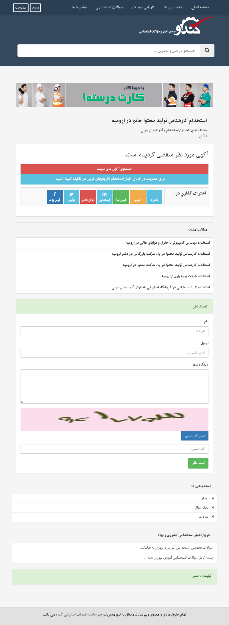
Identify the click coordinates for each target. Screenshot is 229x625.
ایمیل (204, 343)
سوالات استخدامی (109, 7)
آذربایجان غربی (151, 130)
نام (206, 322)
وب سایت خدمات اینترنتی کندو (79, 615)
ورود (35, 8)
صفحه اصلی (198, 7)
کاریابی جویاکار (143, 7)
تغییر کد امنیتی (195, 436)
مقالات (206, 517)
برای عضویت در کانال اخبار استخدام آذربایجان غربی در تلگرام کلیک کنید (130, 179)
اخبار (185, 130)
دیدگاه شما (200, 365)
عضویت (21, 8)
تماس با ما (79, 7)
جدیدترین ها (173, 7)
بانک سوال (204, 508)
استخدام (172, 130)
